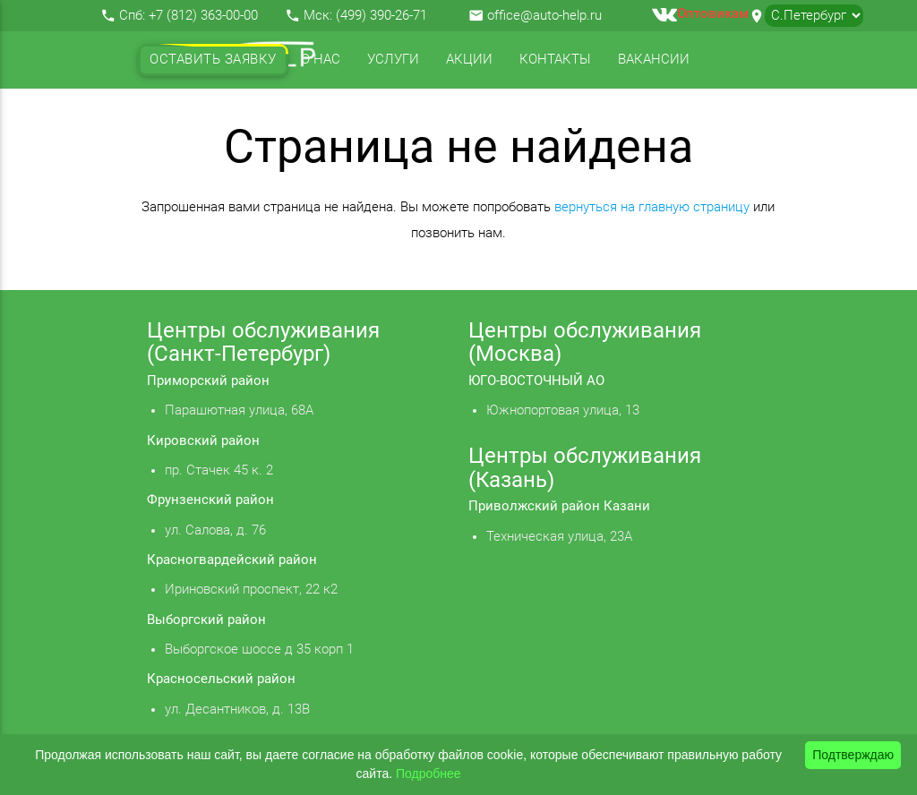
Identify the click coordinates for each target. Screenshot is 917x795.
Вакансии (654, 59)
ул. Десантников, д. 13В (237, 709)
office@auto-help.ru (544, 15)
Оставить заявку (213, 59)
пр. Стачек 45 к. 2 (219, 470)
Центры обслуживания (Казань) (584, 467)
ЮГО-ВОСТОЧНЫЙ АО (536, 381)
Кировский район (203, 441)
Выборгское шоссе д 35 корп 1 (259, 649)
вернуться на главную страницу (652, 207)
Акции (469, 59)
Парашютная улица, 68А (239, 410)
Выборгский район (206, 620)
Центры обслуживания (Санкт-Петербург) (263, 342)
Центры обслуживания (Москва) (584, 342)
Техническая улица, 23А (559, 536)
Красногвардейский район (232, 560)
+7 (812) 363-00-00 (203, 15)
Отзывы (179, 116)
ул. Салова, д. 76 (215, 530)
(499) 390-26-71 (381, 15)
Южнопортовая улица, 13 (562, 410)
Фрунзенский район (210, 500)
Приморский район (208, 381)
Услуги (393, 59)
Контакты (555, 59)
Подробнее (428, 773)
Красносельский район (221, 679)
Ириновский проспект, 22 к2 (251, 589)
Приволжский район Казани (559, 506)
